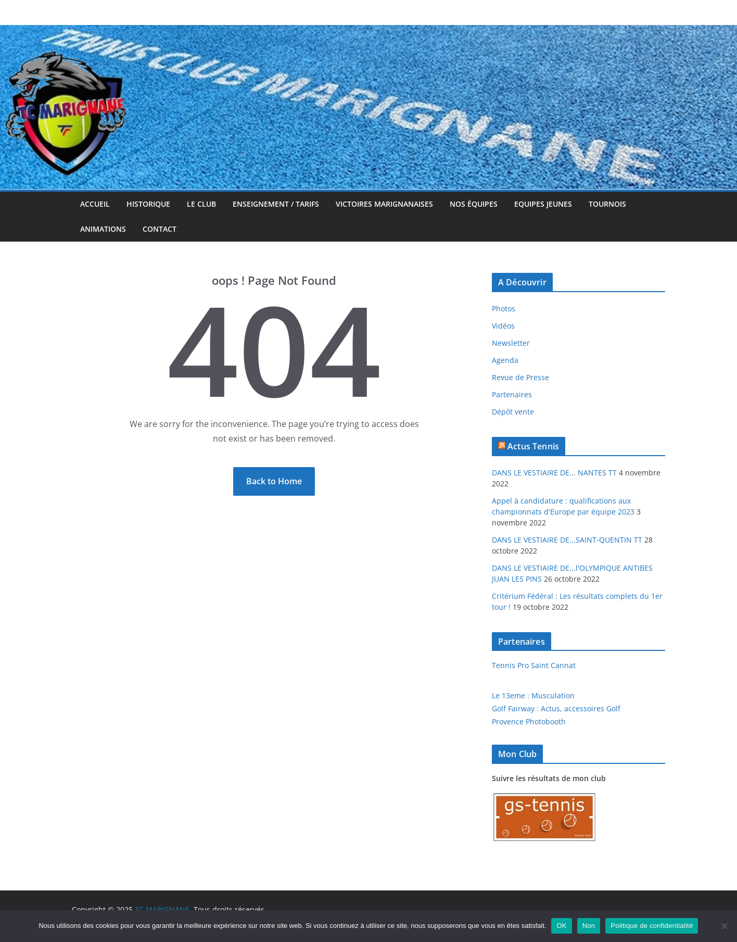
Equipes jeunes (543, 204)
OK (561, 926)
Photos (503, 308)
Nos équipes (474, 204)
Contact (159, 229)
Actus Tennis (533, 446)
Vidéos (503, 326)
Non (588, 926)
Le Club (201, 204)
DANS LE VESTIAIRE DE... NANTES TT (554, 473)
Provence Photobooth (529, 721)
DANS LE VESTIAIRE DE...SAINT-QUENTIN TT (567, 540)
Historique (148, 204)
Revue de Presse (520, 377)
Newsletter (511, 343)
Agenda (505, 360)
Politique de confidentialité (652, 926)
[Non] (724, 926)
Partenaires (512, 394)
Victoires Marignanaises (384, 204)
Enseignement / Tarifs (276, 204)
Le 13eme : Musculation (533, 695)
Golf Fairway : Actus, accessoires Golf (556, 708)
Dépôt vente (513, 412)
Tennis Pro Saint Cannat (534, 665)
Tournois (607, 204)
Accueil (95, 204)
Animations (103, 229)
